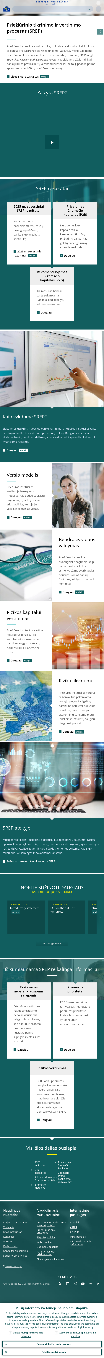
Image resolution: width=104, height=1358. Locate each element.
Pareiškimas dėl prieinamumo (46, 1253)
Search (89, 9)
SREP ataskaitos (40, 1171)
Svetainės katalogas (13, 1266)
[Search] (50, 9)
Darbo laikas (10, 1246)
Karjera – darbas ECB (15, 1222)
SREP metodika (40, 1164)
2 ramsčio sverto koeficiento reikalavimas (65, 1177)
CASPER (74, 1232)
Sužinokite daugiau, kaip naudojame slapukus (77, 1334)
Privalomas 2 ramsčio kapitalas (64, 1165)
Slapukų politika (46, 1237)
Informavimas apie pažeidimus (80, 1243)
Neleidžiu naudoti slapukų (54, 1352)
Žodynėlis (8, 1227)
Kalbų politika (44, 1242)
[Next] (100, 917)
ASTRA (73, 1227)
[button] (98, 3)
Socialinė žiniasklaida (15, 1255)
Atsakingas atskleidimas (50, 1259)
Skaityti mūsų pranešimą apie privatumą (28, 1334)
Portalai (74, 1222)
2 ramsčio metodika (40, 1186)
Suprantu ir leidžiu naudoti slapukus (54, 1344)
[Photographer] (101, 407)
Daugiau (69, 255)
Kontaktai (8, 1236)
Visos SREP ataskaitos (25, 76)
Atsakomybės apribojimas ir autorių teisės (51, 1224)
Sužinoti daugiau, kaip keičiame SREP (30, 861)
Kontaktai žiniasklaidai (16, 1250)
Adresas (7, 1241)
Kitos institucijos (12, 1232)
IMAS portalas (78, 1236)
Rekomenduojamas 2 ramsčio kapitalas (46, 1179)
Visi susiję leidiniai (52, 943)
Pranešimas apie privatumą (46, 1231)
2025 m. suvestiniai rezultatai (28, 253)
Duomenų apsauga (47, 1246)
